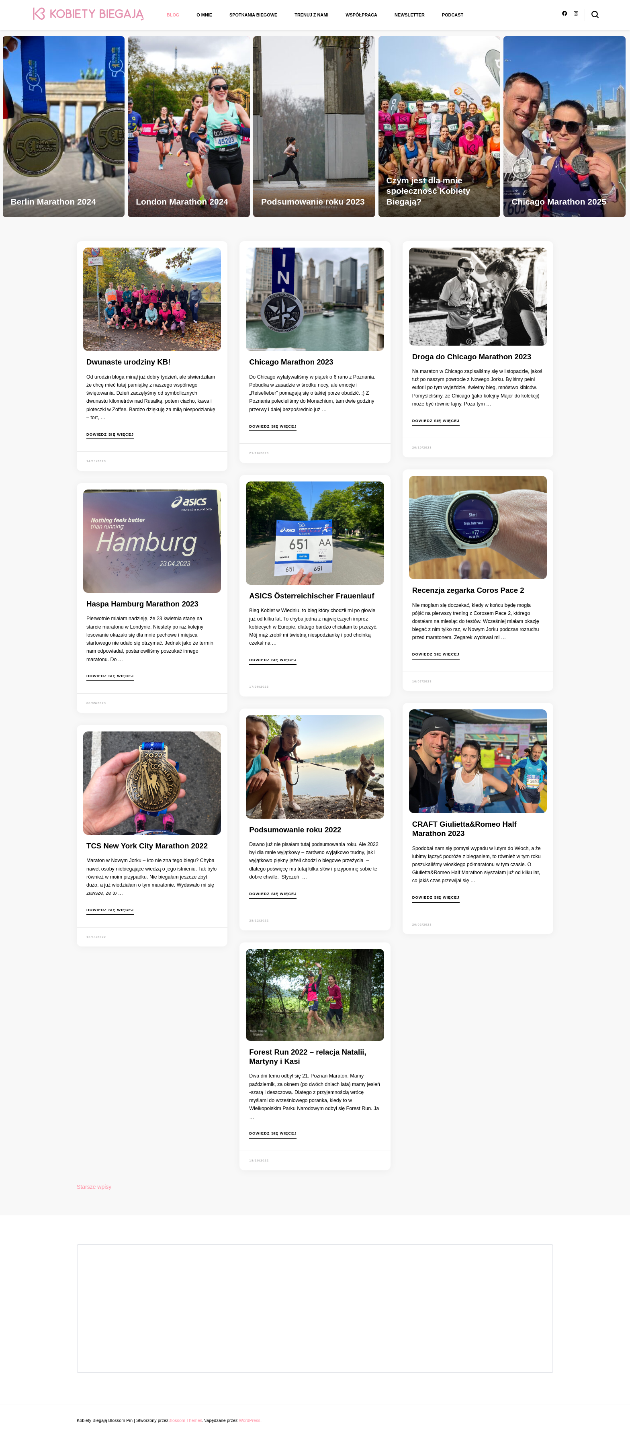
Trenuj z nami (311, 14)
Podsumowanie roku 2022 (295, 830)
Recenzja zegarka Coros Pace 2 (468, 590)
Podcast (452, 14)
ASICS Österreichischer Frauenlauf (311, 596)
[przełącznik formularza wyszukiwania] (595, 14)
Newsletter (410, 14)
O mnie (204, 14)
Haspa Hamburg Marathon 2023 (142, 604)
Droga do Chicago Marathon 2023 (471, 356)
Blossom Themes (185, 1420)
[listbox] (315, 123)
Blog (173, 14)
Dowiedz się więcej (110, 434)
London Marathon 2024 (182, 201)
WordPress (249, 1420)
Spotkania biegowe (253, 14)
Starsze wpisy (94, 1187)
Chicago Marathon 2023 (291, 362)
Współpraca (361, 14)
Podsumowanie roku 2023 (313, 201)
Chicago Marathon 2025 (558, 201)
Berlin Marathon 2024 (53, 201)
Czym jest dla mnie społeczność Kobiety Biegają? (428, 191)
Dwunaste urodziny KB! (128, 362)
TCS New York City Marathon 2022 (147, 846)
